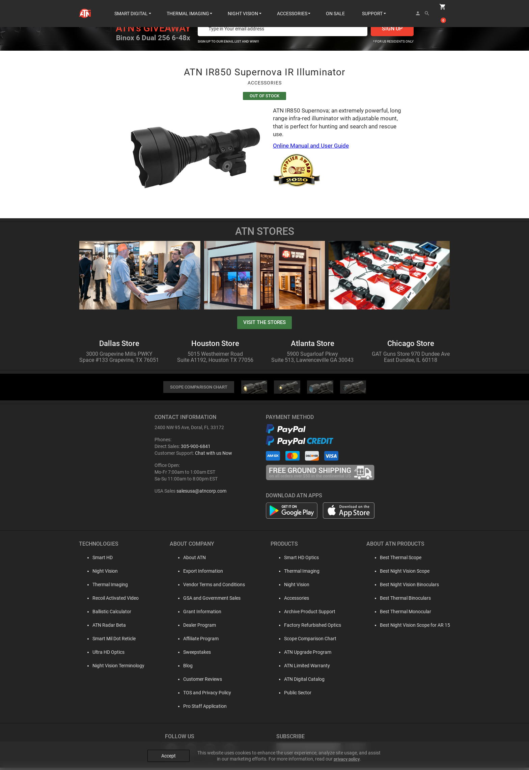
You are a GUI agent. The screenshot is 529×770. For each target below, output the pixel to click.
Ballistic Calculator (105, 614)
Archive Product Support (307, 614)
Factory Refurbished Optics (310, 627)
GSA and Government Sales (207, 600)
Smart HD (96, 560)
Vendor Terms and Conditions (210, 587)
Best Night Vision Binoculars (409, 587)
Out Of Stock (264, 96)
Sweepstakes (192, 654)
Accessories (294, 600)
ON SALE (335, 6)
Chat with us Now (213, 455)
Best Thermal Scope (400, 560)
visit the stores (264, 324)
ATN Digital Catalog (302, 681)
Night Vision (98, 573)
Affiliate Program (196, 641)
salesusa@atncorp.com (201, 493)
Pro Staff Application (200, 708)
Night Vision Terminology (112, 668)
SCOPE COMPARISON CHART (198, 389)
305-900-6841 (196, 448)
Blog (183, 668)
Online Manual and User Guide (311, 147)
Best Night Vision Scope (404, 573)
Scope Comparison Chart (308, 641)
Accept (168, 750)
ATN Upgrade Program (305, 654)
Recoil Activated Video (109, 600)
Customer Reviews (198, 681)
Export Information (199, 573)
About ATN (190, 560)
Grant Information (198, 614)
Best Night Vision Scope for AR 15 (415, 627)
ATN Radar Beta (102, 627)
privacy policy (346, 753)
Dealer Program (195, 627)
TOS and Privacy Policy (203, 695)
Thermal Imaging (103, 587)
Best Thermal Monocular (405, 614)
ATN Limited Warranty (305, 668)
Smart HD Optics (299, 560)
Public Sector (295, 695)
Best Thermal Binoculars (405, 600)
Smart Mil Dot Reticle (107, 641)
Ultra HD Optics (102, 654)
